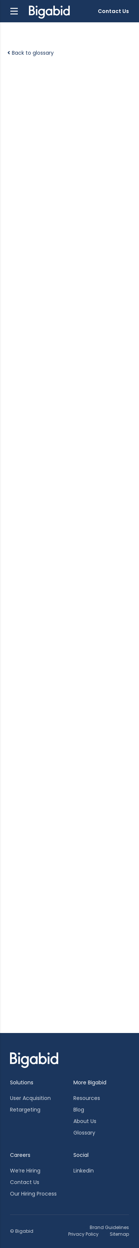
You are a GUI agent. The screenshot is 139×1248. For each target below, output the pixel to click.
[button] (14, 11)
